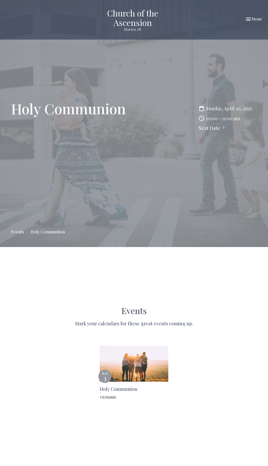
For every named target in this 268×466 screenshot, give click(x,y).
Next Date (212, 128)
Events (17, 231)
